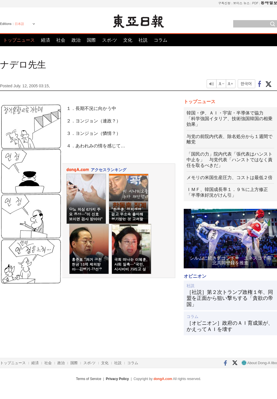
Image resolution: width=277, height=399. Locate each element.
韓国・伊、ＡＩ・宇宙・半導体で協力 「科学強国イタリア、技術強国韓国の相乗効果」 (229, 119)
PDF (255, 3)
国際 (91, 40)
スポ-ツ (109, 40)
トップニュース (19, 40)
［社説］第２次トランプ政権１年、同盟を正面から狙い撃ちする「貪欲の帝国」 (230, 298)
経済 (45, 40)
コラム (160, 40)
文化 (127, 40)
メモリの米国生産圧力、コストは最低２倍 (229, 177)
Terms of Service (88, 379)
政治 (76, 40)
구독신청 (224, 3)
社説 (143, 40)
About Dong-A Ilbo (259, 363)
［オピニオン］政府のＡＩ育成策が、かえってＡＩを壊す (230, 326)
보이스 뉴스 (241, 3)
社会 (60, 40)
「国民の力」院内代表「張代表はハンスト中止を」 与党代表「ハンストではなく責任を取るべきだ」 (229, 160)
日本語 (19, 24)
